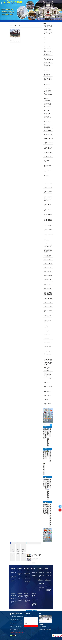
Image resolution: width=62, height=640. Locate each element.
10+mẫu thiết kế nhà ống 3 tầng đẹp (21, 602)
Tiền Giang (23, 557)
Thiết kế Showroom (48, 342)
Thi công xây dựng (48, 225)
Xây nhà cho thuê (47, 395)
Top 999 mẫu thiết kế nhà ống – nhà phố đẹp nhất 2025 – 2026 (48, 359)
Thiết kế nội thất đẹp (48, 306)
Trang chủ (11, 20)
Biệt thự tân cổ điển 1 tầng (48, 29)
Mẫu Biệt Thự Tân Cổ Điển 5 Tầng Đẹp (45, 455)
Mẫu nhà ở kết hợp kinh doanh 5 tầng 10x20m (48, 443)
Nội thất (20, 20)
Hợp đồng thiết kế (47, 156)
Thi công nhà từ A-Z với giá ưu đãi (48, 192)
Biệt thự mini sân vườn (47, 106)
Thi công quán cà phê (47, 205)
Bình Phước (23, 549)
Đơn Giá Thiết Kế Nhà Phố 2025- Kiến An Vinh (27, 600)
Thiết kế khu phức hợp (47, 280)
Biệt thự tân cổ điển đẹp (41, 576)
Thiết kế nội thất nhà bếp (48, 311)
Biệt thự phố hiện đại (47, 117)
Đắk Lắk (18, 551)
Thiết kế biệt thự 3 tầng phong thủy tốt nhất (47, 256)
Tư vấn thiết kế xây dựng (48, 387)
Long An (18, 557)
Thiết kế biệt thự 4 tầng (47, 258)
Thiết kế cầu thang (48, 263)
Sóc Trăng (13, 555)
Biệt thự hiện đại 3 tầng (47, 65)
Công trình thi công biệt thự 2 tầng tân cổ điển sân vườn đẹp (48, 509)
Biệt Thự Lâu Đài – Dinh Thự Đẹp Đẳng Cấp (47, 86)
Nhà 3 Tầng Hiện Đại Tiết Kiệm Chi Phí (50, 434)
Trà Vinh (18, 553)
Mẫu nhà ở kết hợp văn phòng (47, 166)
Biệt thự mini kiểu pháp (47, 103)
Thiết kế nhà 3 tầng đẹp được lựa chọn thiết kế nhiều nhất (47, 375)
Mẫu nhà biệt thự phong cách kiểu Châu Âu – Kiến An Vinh (48, 79)
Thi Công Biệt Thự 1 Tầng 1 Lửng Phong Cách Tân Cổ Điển (50, 509)
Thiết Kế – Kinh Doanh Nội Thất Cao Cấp (48, 235)
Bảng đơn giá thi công (47, 39)
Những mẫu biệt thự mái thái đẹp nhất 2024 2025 (48, 249)
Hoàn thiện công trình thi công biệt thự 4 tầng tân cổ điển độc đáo (50, 521)
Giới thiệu (14, 20)
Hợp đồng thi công (48, 152)
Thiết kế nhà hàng (47, 288)
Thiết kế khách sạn (48, 275)
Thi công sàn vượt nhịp (48, 210)
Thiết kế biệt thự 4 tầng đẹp (13, 582)
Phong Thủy (35, 20)
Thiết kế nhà (46, 368)
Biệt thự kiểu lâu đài (47, 72)
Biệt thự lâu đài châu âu (47, 93)
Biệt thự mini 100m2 (47, 100)
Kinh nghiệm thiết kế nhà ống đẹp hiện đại (34, 599)
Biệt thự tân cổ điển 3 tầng (48, 32)
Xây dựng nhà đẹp (47, 391)
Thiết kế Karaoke (47, 271)
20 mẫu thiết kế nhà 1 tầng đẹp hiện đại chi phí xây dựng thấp (48, 363)
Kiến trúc (16, 20)
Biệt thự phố (46, 110)
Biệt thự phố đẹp (46, 116)
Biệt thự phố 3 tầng (47, 113)
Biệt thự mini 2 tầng (41, 583)
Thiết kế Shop (46, 338)
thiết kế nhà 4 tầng (13, 598)
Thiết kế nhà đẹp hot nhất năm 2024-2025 (48, 590)
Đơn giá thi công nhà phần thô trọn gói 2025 (27, 604)
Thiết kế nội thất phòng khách (47, 316)
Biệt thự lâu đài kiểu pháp (48, 94)
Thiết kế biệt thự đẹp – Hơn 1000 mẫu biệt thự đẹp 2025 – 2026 (48, 245)
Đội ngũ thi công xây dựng (48, 143)
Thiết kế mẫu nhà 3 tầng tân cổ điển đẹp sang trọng (43, 435)
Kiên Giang (23, 551)
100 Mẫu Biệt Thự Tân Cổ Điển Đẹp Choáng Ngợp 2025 (48, 26)
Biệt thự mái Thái (46, 75)
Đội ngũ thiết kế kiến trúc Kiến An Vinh (48, 148)
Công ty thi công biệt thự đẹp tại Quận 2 (21, 596)
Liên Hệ (42, 20)
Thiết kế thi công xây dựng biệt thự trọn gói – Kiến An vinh (48, 353)
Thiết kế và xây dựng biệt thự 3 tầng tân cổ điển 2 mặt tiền (46, 509)
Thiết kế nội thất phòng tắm (47, 326)
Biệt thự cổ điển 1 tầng (47, 48)
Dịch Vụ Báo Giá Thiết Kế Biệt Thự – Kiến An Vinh (27, 596)
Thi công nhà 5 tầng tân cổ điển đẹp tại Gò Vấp (50, 484)
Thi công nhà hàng (48, 187)
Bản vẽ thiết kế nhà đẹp (13, 602)
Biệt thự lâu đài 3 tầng (47, 91)
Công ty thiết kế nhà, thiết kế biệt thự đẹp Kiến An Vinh (21, 599)
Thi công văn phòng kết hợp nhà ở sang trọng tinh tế (48, 220)
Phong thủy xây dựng (47, 171)
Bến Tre (13, 549)
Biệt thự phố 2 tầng (47, 112)
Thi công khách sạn (48, 183)
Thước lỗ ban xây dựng (34, 596)
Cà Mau (18, 547)
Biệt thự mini (46, 98)
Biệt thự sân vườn (47, 124)
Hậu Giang (13, 553)
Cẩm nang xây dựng (31, 20)
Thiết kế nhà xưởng (48, 298)
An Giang (13, 547)
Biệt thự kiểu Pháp (47, 74)
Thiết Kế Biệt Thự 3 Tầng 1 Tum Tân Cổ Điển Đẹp (43, 455)
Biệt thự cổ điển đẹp (47, 54)
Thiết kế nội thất (47, 302)
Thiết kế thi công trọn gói (47, 347)
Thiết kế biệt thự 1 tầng (47, 254)
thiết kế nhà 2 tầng (15, 632)
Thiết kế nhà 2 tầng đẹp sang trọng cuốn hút (47, 373)
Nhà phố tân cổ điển (47, 367)
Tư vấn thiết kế (47, 382)
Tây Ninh (23, 553)
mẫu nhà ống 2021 (13, 595)
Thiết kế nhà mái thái (47, 370)
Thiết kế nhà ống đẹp (34, 601)
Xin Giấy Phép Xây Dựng (47, 404)
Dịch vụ (23, 20)
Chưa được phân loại (48, 138)
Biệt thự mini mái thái (47, 104)
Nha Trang (23, 555)
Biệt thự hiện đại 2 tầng (47, 64)
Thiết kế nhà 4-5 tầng (47, 378)
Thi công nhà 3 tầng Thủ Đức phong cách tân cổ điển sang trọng (46, 484)
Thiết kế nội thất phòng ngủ (47, 321)
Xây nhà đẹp (46, 399)
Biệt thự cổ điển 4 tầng (27, 579)
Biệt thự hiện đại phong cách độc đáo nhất (48, 59)
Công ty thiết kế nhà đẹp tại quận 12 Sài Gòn (34, 604)
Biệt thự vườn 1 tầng (47, 126)
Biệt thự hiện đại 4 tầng (47, 66)
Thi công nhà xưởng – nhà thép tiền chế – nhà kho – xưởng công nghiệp (48, 198)
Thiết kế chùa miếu (47, 267)
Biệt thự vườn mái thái (47, 130)
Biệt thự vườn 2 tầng (47, 127)
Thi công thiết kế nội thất (48, 215)
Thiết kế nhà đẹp (47, 284)
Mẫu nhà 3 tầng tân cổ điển (48, 454)
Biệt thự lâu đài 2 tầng (47, 90)
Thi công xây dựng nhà (48, 230)
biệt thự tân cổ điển (20, 632)
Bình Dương (18, 549)
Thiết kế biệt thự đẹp (47, 259)
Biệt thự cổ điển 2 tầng (47, 50)
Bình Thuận (13, 557)
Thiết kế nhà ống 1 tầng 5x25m (48, 587)
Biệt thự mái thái (13, 572)
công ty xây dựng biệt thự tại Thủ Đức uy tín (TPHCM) (44, 509)
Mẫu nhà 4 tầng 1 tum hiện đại (48, 433)
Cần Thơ (23, 547)
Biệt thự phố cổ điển (47, 114)
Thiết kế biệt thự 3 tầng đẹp (13, 580)
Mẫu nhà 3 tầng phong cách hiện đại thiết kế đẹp (46, 434)
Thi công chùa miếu (48, 179)
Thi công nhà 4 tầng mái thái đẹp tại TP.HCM (44, 483)
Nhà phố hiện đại (46, 365)
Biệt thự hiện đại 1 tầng (20, 571)
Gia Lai (18, 555)
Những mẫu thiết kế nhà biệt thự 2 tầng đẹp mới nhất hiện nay (48, 251)
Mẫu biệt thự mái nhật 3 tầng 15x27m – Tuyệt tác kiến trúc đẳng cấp (44, 469)
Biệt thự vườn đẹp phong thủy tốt (47, 122)
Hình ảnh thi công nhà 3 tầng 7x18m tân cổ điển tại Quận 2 (48, 495)
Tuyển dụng (39, 20)
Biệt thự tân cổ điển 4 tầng (48, 33)
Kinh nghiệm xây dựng (47, 161)
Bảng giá (26, 20)
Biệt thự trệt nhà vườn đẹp (13, 574)
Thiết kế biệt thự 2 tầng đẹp (13, 577)
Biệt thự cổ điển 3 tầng (47, 51)
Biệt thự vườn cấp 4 (34, 575)
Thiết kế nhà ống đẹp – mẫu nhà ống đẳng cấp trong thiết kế (48, 293)
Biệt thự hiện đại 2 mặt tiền (48, 62)
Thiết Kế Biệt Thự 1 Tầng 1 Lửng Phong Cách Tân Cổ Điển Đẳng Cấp (50, 457)
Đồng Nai (13, 551)
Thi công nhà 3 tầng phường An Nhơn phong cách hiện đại (48, 484)
